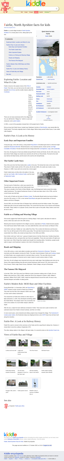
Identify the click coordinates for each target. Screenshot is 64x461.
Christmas (48, 12)
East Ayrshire (43, 127)
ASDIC (6, 289)
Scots (46, 36)
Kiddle (5, 458)
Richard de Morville (15, 146)
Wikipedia (17, 457)
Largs (49, 148)
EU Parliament (40, 105)
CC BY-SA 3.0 (19, 455)
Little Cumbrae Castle (21, 174)
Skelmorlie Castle (10, 176)
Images (26, 12)
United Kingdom (50, 89)
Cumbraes (7, 92)
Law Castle (11, 174)
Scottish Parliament (41, 111)
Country (38, 87)
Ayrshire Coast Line (54, 330)
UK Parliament (40, 108)
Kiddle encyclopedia (18, 437)
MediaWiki (38, 457)
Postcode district (40, 93)
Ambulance (39, 103)
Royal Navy (31, 287)
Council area (39, 79)
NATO (44, 315)
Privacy (21, 458)
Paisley (44, 223)
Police (37, 99)
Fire (37, 101)
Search (56, 8)
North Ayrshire (51, 79)
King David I (34, 144)
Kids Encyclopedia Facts (9, 27)
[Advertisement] (32, 18)
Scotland (49, 87)
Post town (38, 91)
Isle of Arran (12, 90)
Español (41, 12)
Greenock (40, 251)
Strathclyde (49, 99)
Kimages (31, 12)
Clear (53, 8)
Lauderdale (57, 148)
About (16, 458)
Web (22, 12)
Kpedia (36, 12)
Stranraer (47, 251)
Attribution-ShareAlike (13, 439)
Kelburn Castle (28, 196)
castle (29, 165)
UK (48, 117)
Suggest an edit (47, 445)
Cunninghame (43, 148)
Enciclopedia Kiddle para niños (39, 458)
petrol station (16, 121)
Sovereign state (40, 89)
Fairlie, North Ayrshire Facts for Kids (13, 441)
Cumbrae (53, 253)
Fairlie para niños (19, 405)
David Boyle (32, 198)
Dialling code (39, 96)
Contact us (27, 458)
